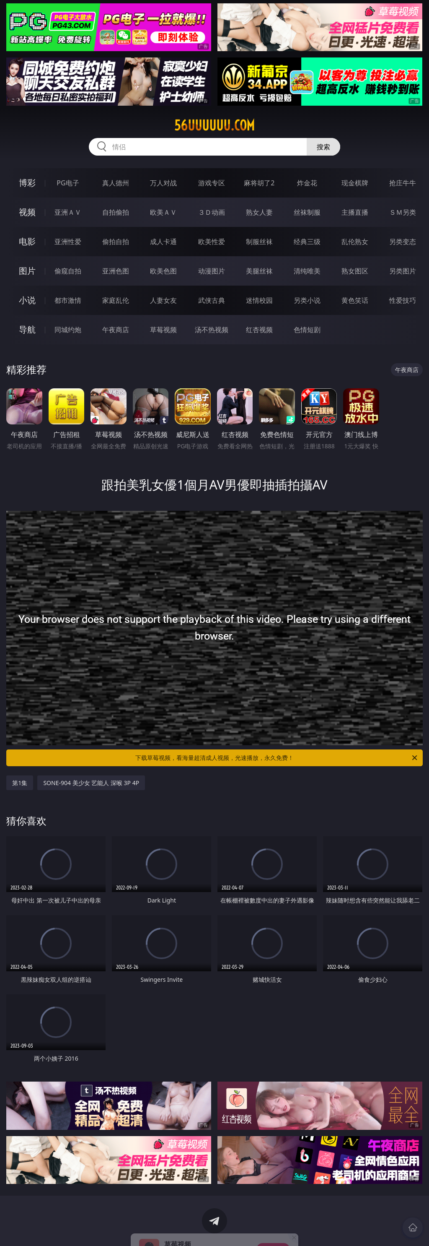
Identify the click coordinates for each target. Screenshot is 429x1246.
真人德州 (115, 182)
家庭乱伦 (115, 300)
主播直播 (354, 212)
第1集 (19, 783)
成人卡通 (163, 241)
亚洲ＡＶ (67, 212)
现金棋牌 (354, 182)
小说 (27, 300)
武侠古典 (211, 300)
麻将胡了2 (259, 182)
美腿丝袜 (259, 271)
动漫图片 (211, 271)
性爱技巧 (402, 300)
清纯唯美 (307, 271)
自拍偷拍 (115, 212)
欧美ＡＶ (163, 212)
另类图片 (402, 271)
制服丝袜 (259, 241)
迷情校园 (259, 300)
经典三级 (307, 241)
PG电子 (68, 182)
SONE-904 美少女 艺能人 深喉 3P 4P (91, 783)
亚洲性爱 (67, 241)
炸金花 (307, 182)
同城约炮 (67, 329)
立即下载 (273, 1227)
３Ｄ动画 (211, 212)
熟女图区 (354, 271)
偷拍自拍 (115, 241)
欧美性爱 (211, 241)
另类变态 (402, 241)
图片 (27, 270)
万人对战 (163, 182)
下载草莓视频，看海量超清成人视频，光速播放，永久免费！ (277, 758)
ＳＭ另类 (402, 212)
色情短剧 (307, 329)
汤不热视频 (211, 329)
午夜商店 (115, 329)
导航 (27, 329)
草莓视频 (163, 329)
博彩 (27, 182)
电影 (27, 241)
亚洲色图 (115, 271)
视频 (27, 212)
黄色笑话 (354, 300)
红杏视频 (259, 329)
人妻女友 (163, 300)
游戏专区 (211, 182)
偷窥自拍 (67, 271)
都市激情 (67, 300)
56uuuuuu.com (214, 125)
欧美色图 (163, 271)
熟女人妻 (259, 212)
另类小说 (307, 300)
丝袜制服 (307, 212)
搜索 (323, 146)
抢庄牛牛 (402, 182)
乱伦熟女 (354, 241)
